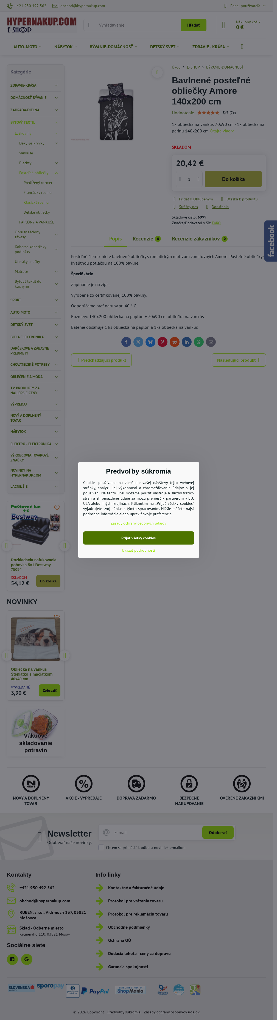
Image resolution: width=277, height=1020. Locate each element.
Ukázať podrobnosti (138, 550)
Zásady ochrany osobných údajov (138, 523)
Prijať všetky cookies (138, 538)
